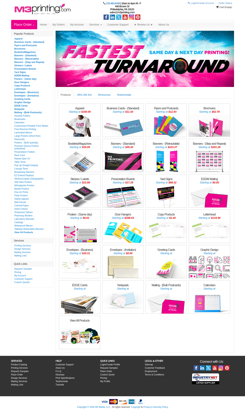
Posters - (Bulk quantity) (26, 142)
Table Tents (20, 162)
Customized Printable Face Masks (31, 126)
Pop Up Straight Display (26, 165)
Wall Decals (20, 202)
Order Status (225, 3)
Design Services (22, 249)
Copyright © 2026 (86, 407)
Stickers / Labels (23, 65)
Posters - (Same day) (25, 79)
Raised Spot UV (22, 158)
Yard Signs (20, 72)
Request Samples (23, 269)
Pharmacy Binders (23, 215)
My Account (77, 24)
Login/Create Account (201, 3)
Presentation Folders (24, 152)
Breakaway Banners (24, 172)
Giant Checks (21, 209)
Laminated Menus (23, 132)
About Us (163, 24)
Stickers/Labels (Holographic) (28, 178)
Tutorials (60, 384)
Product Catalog (19, 364)
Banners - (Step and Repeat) (29, 62)
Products (66, 94)
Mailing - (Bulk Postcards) (28, 112)
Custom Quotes (22, 282)
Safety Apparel (21, 199)
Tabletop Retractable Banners (29, 229)
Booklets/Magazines (25, 52)
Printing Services (22, 245)
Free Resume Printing (25, 129)
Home (43, 24)
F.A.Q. (59, 371)
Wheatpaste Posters (24, 185)
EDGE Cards (21, 105)
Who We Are (84, 94)
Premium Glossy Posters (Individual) (26, 147)
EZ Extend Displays (24, 175)
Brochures (19, 48)
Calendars (19, 122)
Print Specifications (65, 378)
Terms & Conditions (154, 374)
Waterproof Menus (23, 225)
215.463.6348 (113, 3)
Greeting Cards (22, 99)
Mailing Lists (20, 255)
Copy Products (22, 85)
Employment (151, 371)
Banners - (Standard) (25, 55)
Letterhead (20, 89)
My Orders (58, 24)
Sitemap (149, 364)
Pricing (17, 272)
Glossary (60, 374)
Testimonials (124, 94)
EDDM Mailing (21, 75)
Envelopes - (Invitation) (26, 95)
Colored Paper (21, 205)
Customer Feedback (155, 368)
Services (95, 24)
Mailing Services (22, 252)
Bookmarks (19, 119)
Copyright (136, 407)
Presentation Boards (25, 69)
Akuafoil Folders (22, 116)
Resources (104, 94)
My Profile (105, 381)
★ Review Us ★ (143, 24)
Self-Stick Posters (23, 182)
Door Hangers (21, 82)
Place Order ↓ (24, 24)
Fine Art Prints (21, 192)
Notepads (19, 109)
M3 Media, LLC (102, 407)
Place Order (17, 374)
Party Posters (21, 195)
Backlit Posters (21, 189)
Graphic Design (22, 102)
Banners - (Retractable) (26, 59)
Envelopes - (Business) (26, 92)
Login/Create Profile (110, 364)
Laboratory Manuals (24, 219)
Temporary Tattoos (23, 212)
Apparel (18, 38)
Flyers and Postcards (25, 45)
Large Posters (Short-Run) (27, 136)
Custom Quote (107, 374)
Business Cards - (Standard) (29, 42)
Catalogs (18, 222)
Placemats (19, 139)
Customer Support (118, 24)
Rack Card (19, 155)
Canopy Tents (21, 168)
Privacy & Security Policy (155, 407)
